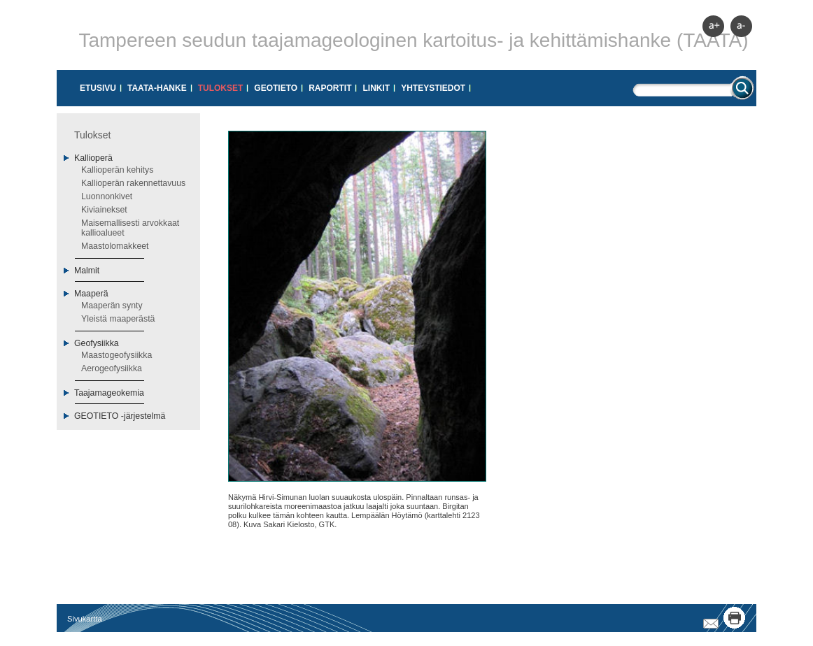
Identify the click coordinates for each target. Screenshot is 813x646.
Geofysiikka (96, 343)
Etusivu (98, 88)
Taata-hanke (157, 88)
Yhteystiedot (433, 88)
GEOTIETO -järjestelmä (119, 416)
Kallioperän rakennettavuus (133, 183)
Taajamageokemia (109, 393)
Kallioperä (93, 158)
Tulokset (220, 88)
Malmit (86, 270)
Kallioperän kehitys (117, 170)
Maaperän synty (112, 305)
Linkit (376, 88)
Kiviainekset (104, 210)
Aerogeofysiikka (111, 368)
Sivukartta (84, 619)
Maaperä (91, 294)
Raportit (330, 88)
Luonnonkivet (106, 196)
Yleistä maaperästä (118, 319)
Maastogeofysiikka (116, 355)
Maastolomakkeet (115, 246)
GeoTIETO (275, 88)
